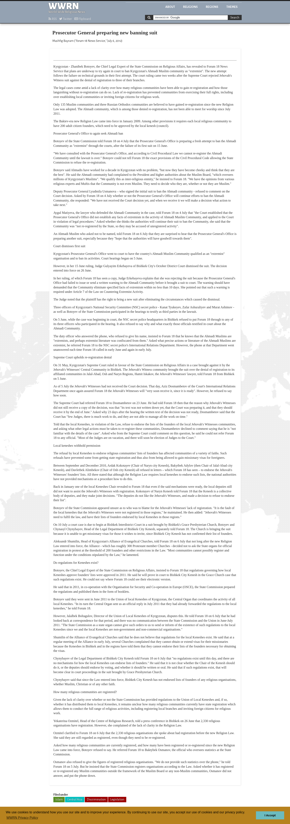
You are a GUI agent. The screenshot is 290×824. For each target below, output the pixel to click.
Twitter (65, 19)
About (170, 6)
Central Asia (74, 799)
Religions (190, 6)
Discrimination (96, 799)
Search (234, 17)
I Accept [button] (270, 815)
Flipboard (82, 19)
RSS (53, 19)
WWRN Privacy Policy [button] (22, 817)
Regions (212, 6)
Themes (232, 6)
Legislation (117, 799)
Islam (59, 799)
